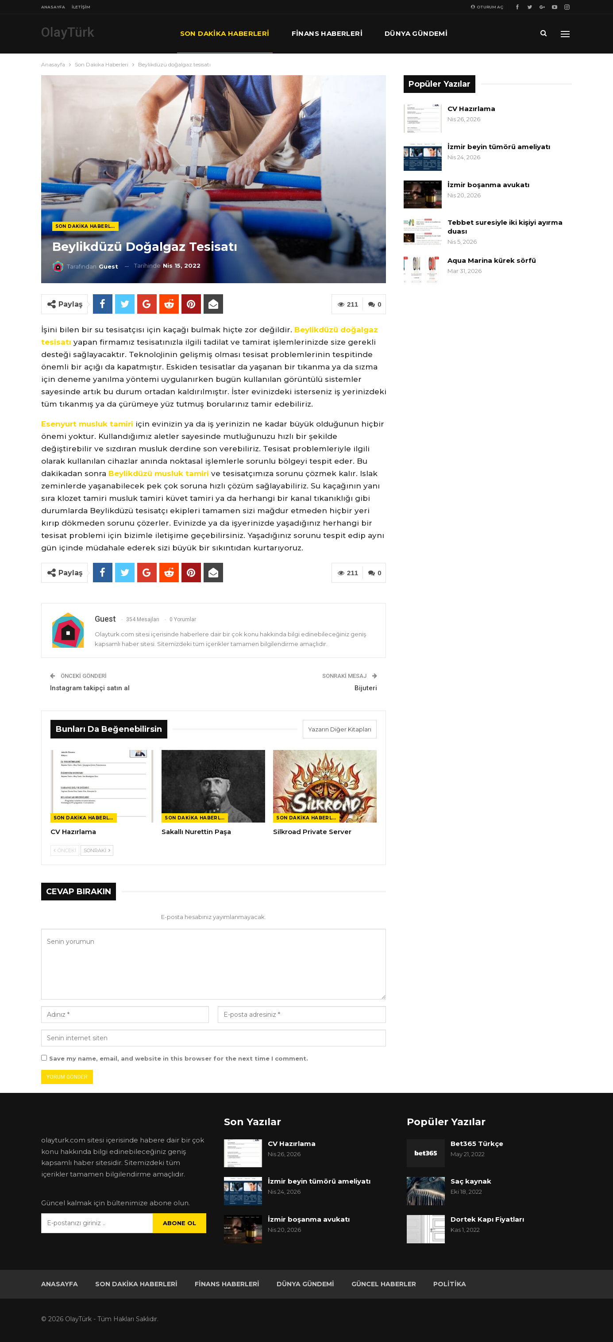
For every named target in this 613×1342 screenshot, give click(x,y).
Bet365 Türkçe (477, 1143)
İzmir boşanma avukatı (488, 185)
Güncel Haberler (383, 1284)
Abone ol (179, 1223)
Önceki (65, 850)
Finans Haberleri (327, 33)
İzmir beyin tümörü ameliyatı (498, 146)
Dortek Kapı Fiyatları (487, 1219)
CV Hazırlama (471, 108)
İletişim (81, 6)
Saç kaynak (471, 1181)
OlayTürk (67, 32)
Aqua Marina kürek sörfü (492, 260)
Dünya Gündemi (416, 33)
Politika (449, 1284)
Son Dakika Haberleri (225, 33)
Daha (480, 33)
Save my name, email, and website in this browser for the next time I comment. (178, 1058)
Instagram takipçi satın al (90, 688)
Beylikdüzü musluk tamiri (158, 473)
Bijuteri (366, 688)
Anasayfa (53, 6)
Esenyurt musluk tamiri (87, 423)
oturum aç (487, 6)
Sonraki (97, 850)
